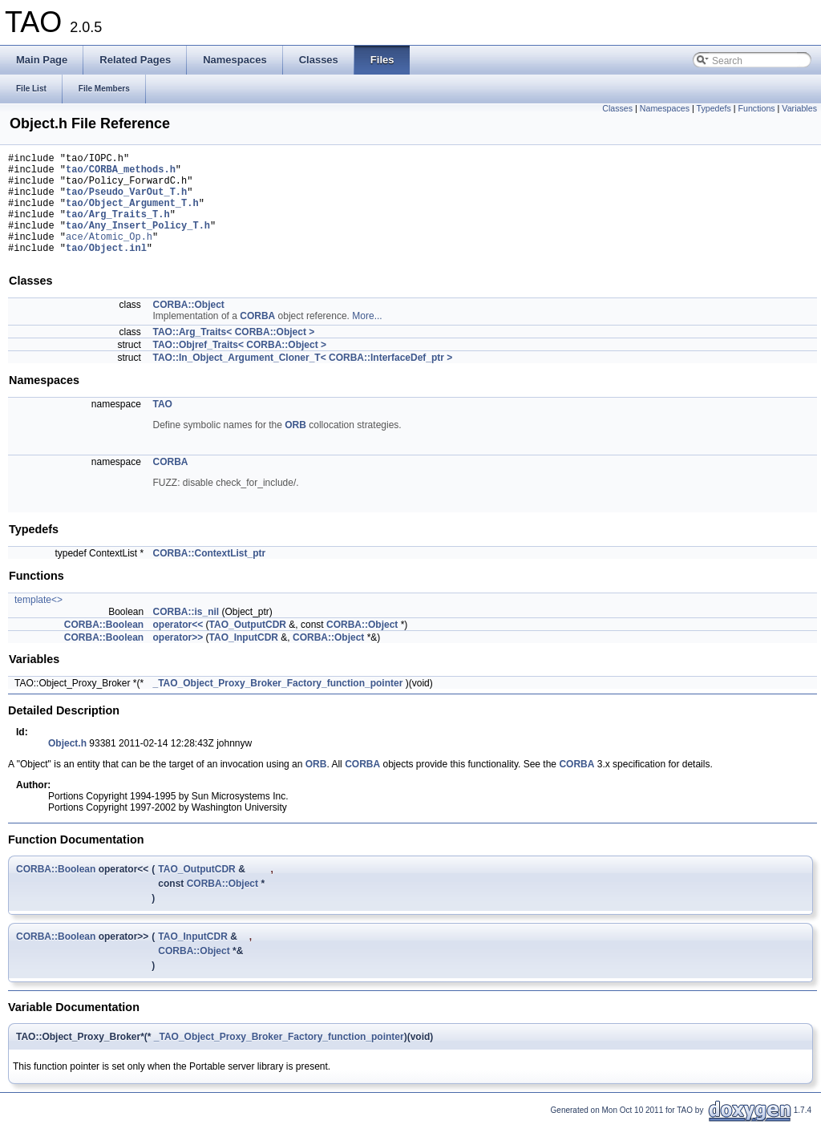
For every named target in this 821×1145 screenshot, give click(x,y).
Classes (617, 108)
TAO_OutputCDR (247, 646)
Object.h (67, 765)
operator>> (178, 659)
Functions (756, 108)
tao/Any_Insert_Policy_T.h (138, 242)
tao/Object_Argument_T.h (132, 214)
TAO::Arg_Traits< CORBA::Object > (234, 353)
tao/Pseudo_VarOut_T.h (126, 201)
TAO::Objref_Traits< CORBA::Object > (239, 366)
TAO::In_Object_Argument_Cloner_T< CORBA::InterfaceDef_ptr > (303, 379)
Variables (799, 108)
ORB (295, 446)
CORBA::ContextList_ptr (209, 575)
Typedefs (714, 108)
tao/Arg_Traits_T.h (118, 228)
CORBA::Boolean (104, 646)
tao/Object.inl (106, 269)
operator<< (178, 646)
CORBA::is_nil (186, 633)
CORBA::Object (188, 326)
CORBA (257, 337)
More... (367, 337)
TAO (162, 425)
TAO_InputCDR (243, 659)
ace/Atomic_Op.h (109, 255)
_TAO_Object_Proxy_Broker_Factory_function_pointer (278, 704)
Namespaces (665, 108)
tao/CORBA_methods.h (121, 173)
